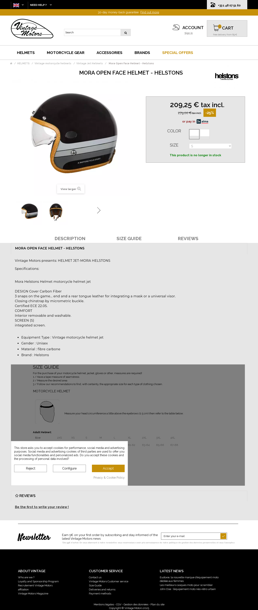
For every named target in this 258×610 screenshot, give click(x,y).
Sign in (188, 33)
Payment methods (100, 593)
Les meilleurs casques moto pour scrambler (186, 585)
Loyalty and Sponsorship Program (38, 581)
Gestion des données (136, 604)
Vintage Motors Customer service (108, 581)
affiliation (23, 589)
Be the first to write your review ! (42, 507)
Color (174, 131)
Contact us (95, 577)
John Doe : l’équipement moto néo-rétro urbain (188, 589)
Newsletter (34, 538)
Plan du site (157, 604)
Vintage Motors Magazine (33, 593)
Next (98, 210)
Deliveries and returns (102, 589)
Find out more (149, 12)
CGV (118, 604)
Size (174, 145)
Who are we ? (26, 577)
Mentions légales (104, 604)
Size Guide (95, 585)
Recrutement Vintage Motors (35, 585)
